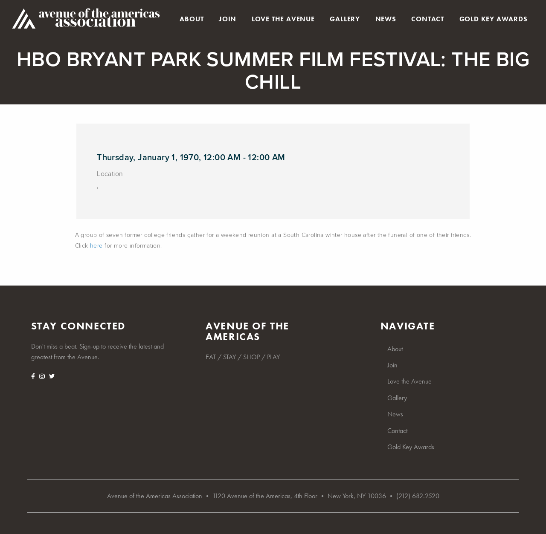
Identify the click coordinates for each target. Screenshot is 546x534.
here (96, 245)
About (191, 19)
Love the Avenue (283, 19)
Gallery (345, 19)
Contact (427, 19)
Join (227, 19)
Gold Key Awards (493, 19)
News (385, 19)
